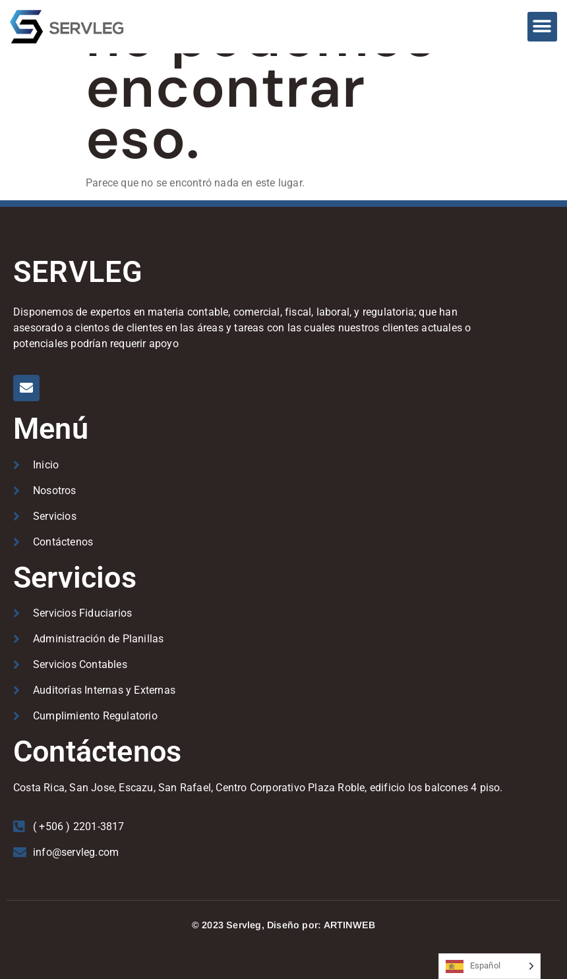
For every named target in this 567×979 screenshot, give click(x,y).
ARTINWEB (350, 925)
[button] (542, 27)
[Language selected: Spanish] (489, 966)
